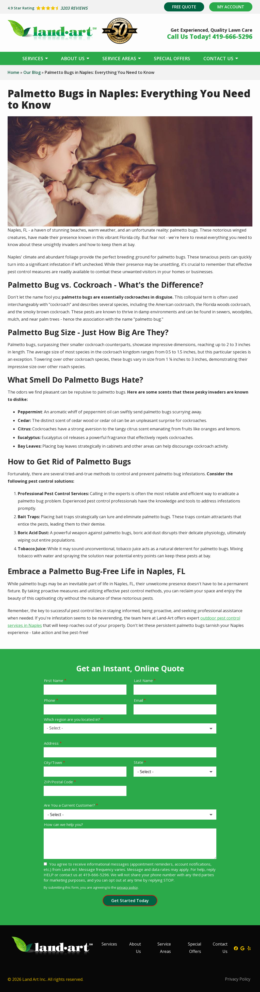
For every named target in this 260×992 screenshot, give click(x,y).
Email (138, 700)
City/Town (53, 762)
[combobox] (130, 728)
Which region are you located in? (72, 719)
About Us (73, 58)
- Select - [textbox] (55, 728)
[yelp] (249, 948)
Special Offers (172, 58)
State (138, 762)
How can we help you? (63, 824)
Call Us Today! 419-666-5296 (209, 36)
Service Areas (119, 58)
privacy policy (127, 887)
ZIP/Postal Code (58, 781)
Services (33, 58)
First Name (53, 680)
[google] (242, 948)
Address (51, 743)
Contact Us (219, 58)
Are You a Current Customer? (69, 805)
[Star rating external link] (69, 8)
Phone (49, 700)
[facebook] (236, 948)
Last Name (143, 680)
